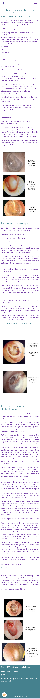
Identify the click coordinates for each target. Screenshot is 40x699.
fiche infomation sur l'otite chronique (13, 568)
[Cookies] (4, 694)
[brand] (3, 3)
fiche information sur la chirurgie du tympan (16, 323)
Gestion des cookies (20, 696)
